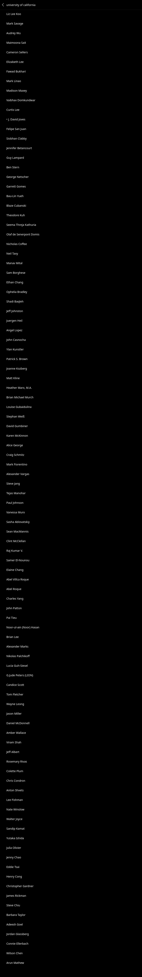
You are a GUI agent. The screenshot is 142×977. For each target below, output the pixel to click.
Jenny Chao (13, 857)
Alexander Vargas (17, 474)
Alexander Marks (17, 646)
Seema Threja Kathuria (21, 225)
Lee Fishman (14, 800)
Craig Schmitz (15, 455)
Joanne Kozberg (16, 368)
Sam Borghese (15, 273)
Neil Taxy (12, 253)
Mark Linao (13, 81)
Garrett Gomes (16, 186)
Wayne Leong (15, 704)
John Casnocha (16, 340)
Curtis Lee (12, 110)
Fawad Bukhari (16, 71)
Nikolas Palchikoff (18, 656)
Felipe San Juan (16, 129)
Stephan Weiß (15, 416)
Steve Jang (13, 483)
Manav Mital (14, 263)
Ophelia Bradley (16, 292)
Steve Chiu (13, 905)
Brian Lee (12, 637)
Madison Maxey (16, 90)
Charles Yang (14, 598)
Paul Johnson (15, 503)
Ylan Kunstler (15, 349)
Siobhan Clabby (16, 138)
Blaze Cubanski (16, 205)
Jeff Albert (12, 752)
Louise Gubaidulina (19, 407)
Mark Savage (14, 23)
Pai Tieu (11, 618)
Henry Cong (14, 876)
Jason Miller (14, 713)
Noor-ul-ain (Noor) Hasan (22, 627)
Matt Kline (13, 378)
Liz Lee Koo (13, 14)
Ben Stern (12, 167)
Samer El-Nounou (17, 560)
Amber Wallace (16, 733)
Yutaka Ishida (15, 838)
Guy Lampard (15, 158)
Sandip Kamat (15, 828)
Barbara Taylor (16, 915)
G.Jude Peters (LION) (19, 675)
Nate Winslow (15, 809)
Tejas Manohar (16, 493)
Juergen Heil (14, 320)
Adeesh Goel (14, 924)
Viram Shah (13, 742)
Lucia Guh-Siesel (17, 666)
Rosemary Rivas (16, 761)
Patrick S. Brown (17, 359)
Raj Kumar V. (14, 550)
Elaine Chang (15, 570)
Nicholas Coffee (16, 244)
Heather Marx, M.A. (19, 388)
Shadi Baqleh (15, 301)
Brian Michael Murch (20, 397)
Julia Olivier (13, 848)
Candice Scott (15, 685)
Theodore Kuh (15, 215)
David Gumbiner (17, 426)
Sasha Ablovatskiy (18, 522)
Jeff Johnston (14, 311)
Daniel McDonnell (18, 723)
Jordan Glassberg (17, 934)
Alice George (14, 445)
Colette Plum (14, 771)
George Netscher (17, 177)
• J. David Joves (15, 119)
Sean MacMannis (17, 531)
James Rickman (16, 896)
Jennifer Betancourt (19, 148)
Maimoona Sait (16, 43)
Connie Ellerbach (17, 943)
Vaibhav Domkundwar (20, 100)
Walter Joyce (14, 819)
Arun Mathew (15, 963)
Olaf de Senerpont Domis (22, 234)
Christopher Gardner (20, 886)
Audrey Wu (13, 33)
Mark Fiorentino (16, 464)
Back (3, 5)
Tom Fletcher (14, 694)
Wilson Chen (14, 953)
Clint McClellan (16, 541)
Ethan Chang (14, 282)
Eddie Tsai (12, 867)
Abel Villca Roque (17, 579)
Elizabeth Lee (15, 62)
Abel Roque (13, 589)
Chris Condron (15, 781)
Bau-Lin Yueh (15, 196)
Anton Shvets (15, 790)
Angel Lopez (14, 330)
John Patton (14, 608)
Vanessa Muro (15, 512)
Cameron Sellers (17, 52)
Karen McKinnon (17, 435)
